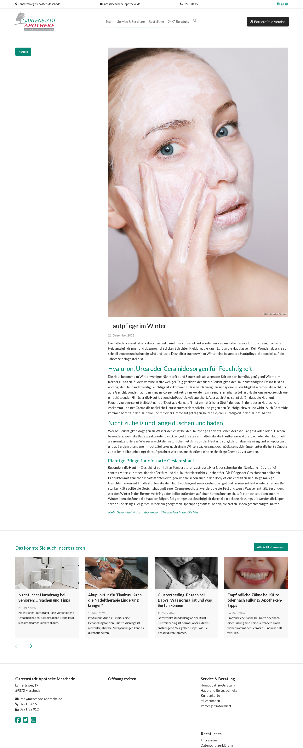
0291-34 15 (191, 4)
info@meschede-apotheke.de (122, 4)
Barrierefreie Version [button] (268, 22)
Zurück (23, 51)
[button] (193, 21)
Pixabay (282, 313)
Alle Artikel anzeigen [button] (270, 547)
